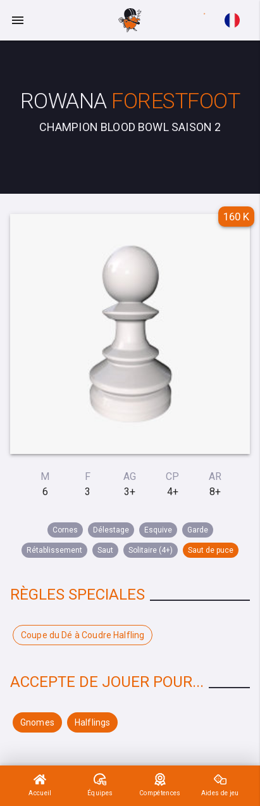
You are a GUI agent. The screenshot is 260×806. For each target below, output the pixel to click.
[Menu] (18, 20)
